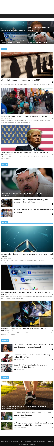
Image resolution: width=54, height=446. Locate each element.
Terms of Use (35, 441)
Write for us (15, 441)
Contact (21, 441)
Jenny (2, 82)
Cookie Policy (50, 441)
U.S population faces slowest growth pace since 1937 (20, 80)
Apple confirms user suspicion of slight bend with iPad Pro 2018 (24, 328)
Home (2, 441)
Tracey (3, 408)
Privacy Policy (28, 441)
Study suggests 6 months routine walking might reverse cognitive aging (24, 406)
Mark (2, 258)
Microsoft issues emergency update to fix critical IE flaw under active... (26, 292)
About (6, 441)
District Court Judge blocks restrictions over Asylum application (24, 116)
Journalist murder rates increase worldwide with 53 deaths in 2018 (22, 193)
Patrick (2, 294)
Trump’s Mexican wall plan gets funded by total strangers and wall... (25, 152)
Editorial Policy (42, 441)
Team (10, 441)
